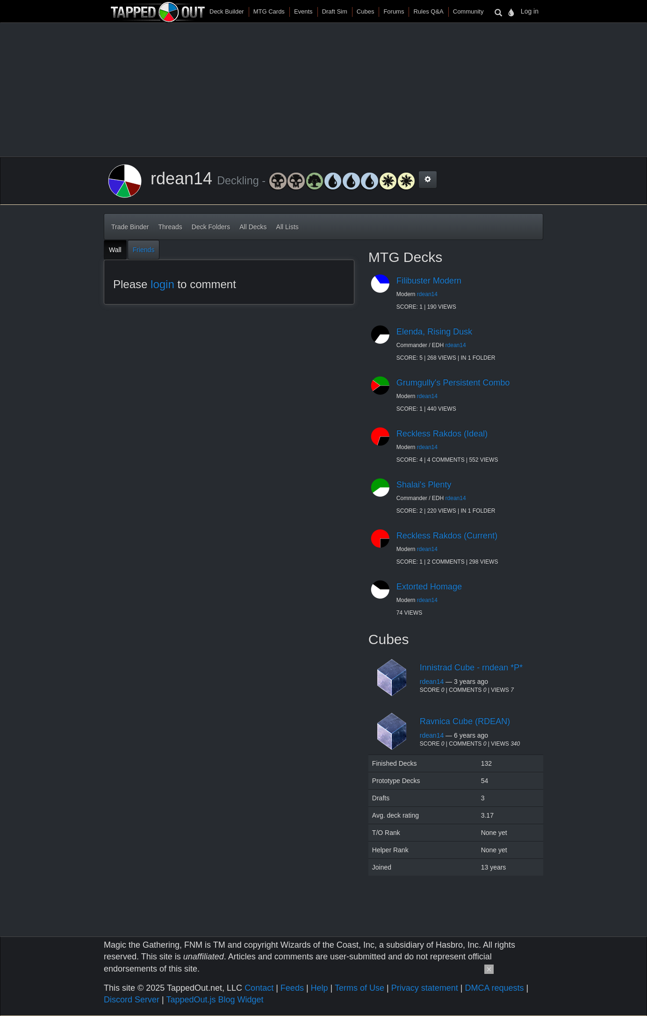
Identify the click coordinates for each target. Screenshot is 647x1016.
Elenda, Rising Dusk (434, 331)
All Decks (252, 227)
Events (303, 11)
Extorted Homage (429, 586)
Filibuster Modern (428, 280)
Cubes (365, 11)
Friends (144, 250)
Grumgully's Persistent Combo (453, 382)
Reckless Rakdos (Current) (446, 535)
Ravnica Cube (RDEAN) (465, 721)
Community (468, 11)
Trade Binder (130, 227)
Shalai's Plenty (424, 484)
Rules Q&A (428, 11)
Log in (530, 11)
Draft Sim (334, 11)
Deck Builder (226, 11)
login (162, 284)
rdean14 (427, 294)
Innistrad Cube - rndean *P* (471, 667)
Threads (170, 227)
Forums (393, 11)
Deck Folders (211, 227)
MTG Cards (269, 11)
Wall (115, 250)
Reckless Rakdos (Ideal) (442, 433)
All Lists (287, 227)
